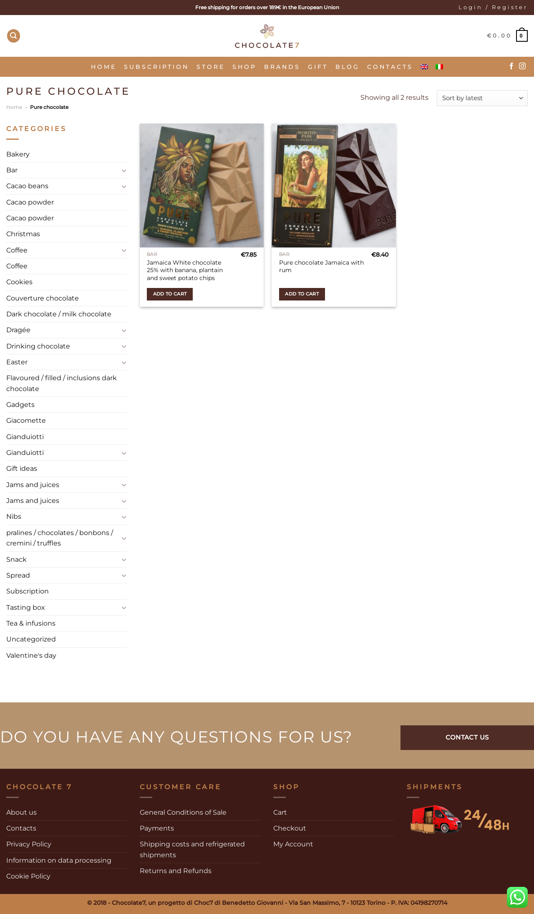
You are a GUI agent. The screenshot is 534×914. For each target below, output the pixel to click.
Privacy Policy (28, 844)
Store (210, 67)
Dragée (18, 330)
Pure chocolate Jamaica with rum (321, 266)
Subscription (156, 67)
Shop (244, 67)
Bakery (18, 154)
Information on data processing (58, 860)
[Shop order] (482, 98)
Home (103, 67)
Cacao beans (27, 186)
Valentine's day (31, 655)
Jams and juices (32, 485)
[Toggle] (124, 170)
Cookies (19, 282)
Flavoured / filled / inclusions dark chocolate (61, 383)
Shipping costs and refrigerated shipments (192, 849)
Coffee (17, 250)
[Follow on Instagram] (522, 66)
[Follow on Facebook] (511, 66)
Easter (17, 362)
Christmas (23, 234)
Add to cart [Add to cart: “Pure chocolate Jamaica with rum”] (302, 294)
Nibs (13, 516)
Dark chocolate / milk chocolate (58, 314)
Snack (16, 559)
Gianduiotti (25, 437)
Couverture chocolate (42, 298)
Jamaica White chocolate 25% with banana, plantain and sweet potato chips (185, 270)
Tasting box (25, 607)
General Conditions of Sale (183, 812)
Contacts (390, 67)
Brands (282, 67)
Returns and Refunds (176, 871)
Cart (280, 812)
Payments (157, 828)
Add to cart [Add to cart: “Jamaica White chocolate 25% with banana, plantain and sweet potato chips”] (170, 294)
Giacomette (26, 420)
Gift (318, 67)
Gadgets (20, 405)
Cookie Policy (28, 876)
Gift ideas (21, 468)
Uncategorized (31, 639)
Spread (18, 575)
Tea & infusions (30, 623)
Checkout (289, 828)
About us (21, 812)
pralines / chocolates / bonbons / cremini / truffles (59, 538)
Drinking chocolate (38, 346)
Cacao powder (30, 202)
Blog (347, 67)
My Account (293, 844)
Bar (12, 170)
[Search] (13, 36)
